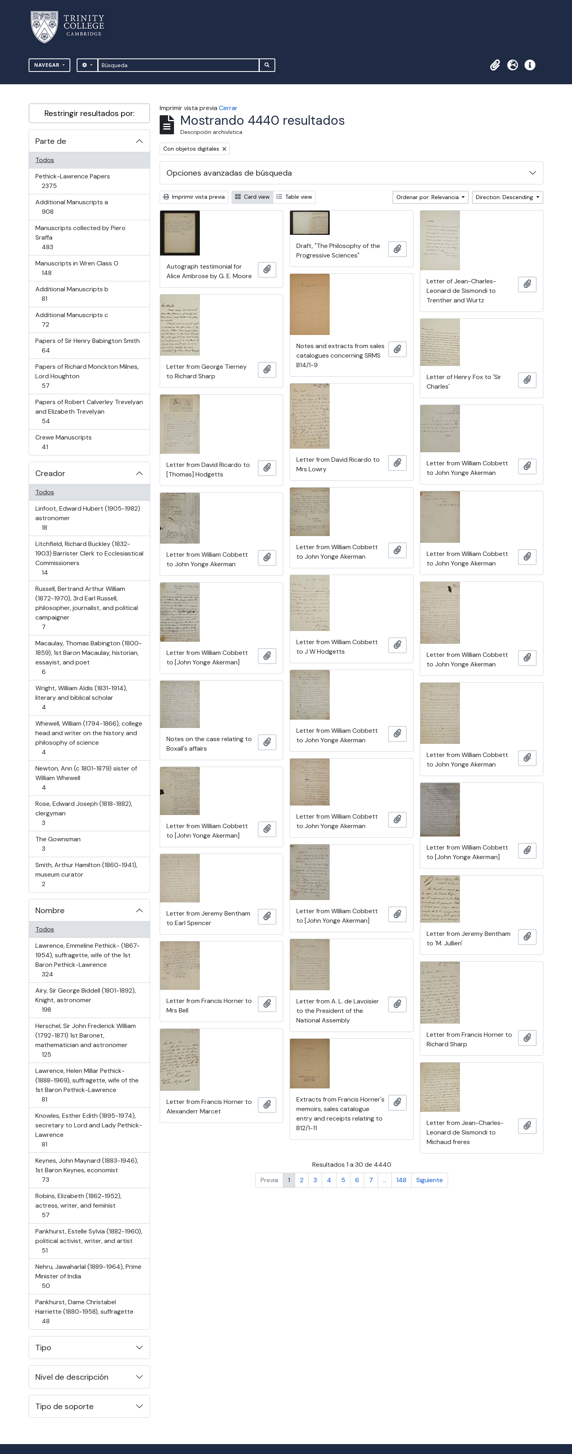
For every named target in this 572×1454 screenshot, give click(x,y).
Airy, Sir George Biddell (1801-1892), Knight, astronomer (85, 1000)
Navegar (47, 65)
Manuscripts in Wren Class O (76, 268)
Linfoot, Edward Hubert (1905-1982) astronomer (87, 517)
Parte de (50, 141)
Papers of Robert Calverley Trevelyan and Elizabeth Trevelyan (89, 411)
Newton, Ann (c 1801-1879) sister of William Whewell (86, 777)
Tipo (43, 1347)
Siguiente (429, 1180)
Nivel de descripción (71, 1377)
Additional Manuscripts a (71, 207)
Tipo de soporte (64, 1406)
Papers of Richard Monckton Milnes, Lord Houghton (87, 376)
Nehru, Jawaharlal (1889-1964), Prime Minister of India (88, 1276)
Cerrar (228, 108)
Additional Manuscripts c (71, 319)
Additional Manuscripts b (71, 294)
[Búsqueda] (178, 65)
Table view (294, 196)
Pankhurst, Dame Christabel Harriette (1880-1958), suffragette (84, 1311)
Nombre (50, 910)
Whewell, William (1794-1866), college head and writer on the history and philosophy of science (88, 737)
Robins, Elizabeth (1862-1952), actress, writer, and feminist (78, 1205)
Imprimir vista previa (194, 196)
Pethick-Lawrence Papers (72, 181)
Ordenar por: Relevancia (428, 197)
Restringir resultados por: (89, 113)
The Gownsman (58, 844)
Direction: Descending (505, 197)
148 (401, 1180)
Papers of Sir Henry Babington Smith (87, 345)
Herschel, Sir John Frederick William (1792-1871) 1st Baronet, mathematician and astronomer (85, 1040)
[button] (495, 65)
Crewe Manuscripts (63, 442)
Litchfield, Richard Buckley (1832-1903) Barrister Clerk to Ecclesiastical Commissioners (89, 558)
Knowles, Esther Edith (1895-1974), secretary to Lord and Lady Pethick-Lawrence (88, 1130)
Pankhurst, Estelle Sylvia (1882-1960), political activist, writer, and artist (88, 1240)
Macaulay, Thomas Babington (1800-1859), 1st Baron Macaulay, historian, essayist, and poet (88, 657)
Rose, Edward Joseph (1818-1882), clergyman (83, 813)
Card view (252, 196)
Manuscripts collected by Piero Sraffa (80, 237)
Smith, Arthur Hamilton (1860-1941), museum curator (86, 874)
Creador (50, 473)
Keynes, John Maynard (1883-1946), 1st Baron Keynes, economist (86, 1170)
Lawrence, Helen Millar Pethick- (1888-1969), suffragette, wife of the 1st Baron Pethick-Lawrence (87, 1085)
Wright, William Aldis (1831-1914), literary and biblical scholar (81, 697)
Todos (44, 160)
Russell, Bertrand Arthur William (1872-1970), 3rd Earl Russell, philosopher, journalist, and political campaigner (86, 608)
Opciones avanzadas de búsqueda (229, 173)
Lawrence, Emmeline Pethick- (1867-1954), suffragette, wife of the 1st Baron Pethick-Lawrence (87, 960)
